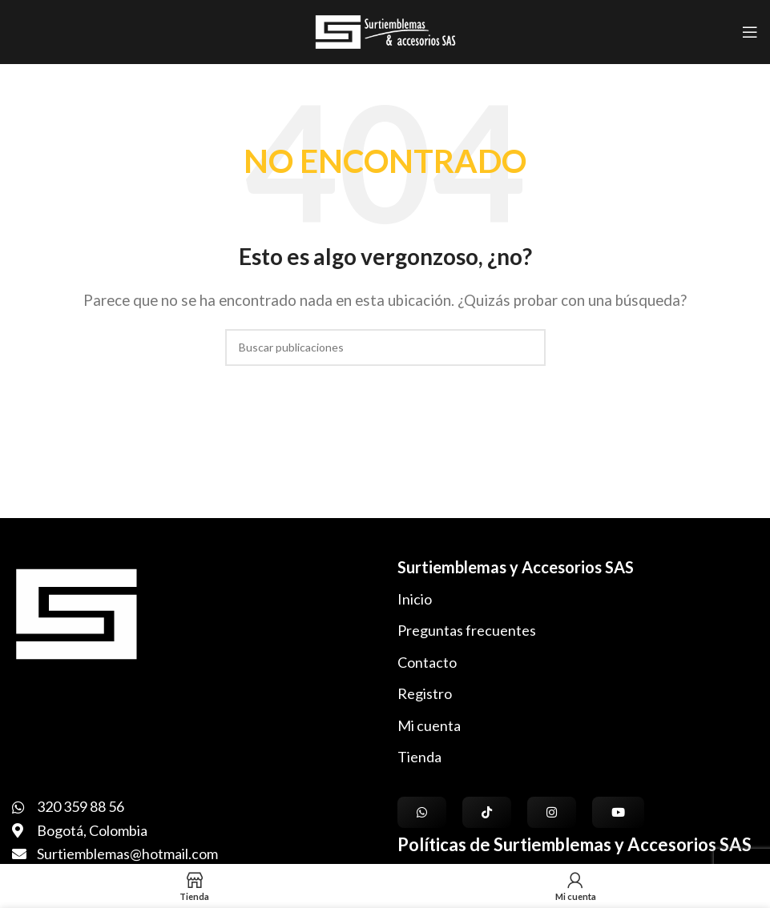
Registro (424, 693)
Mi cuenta (429, 725)
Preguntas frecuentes (466, 630)
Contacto (427, 662)
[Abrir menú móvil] (750, 32)
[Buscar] (385, 347)
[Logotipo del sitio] (385, 30)
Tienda (419, 756)
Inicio (414, 599)
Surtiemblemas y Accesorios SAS (515, 567)
